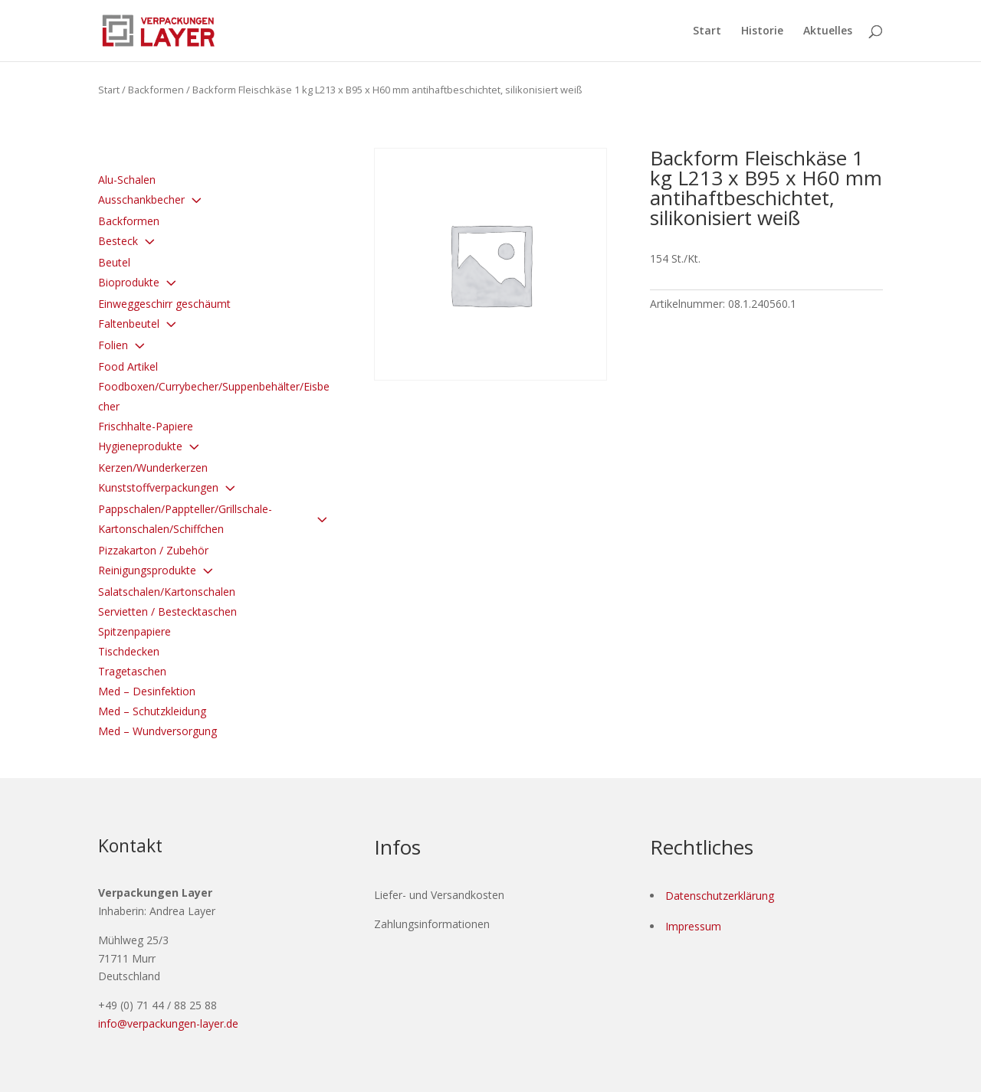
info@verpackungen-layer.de (168, 1023)
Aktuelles (827, 31)
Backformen (156, 89)
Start (707, 31)
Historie (762, 31)
